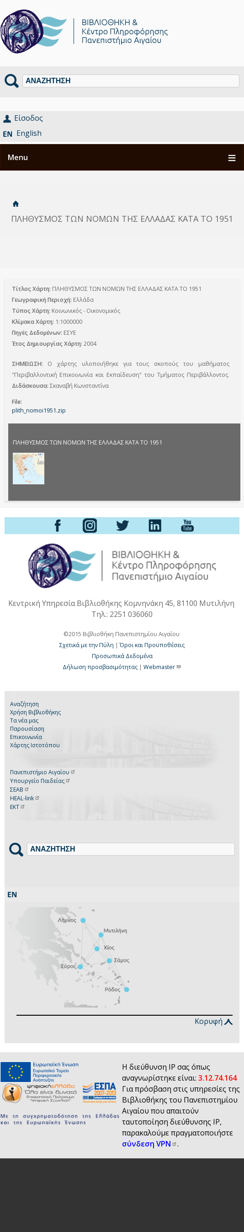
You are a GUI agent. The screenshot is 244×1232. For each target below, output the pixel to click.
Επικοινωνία (26, 737)
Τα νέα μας (24, 720)
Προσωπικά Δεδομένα (122, 656)
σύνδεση (149, 1144)
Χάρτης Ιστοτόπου (35, 745)
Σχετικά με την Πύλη (86, 645)
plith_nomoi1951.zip (39, 410)
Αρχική (15, 204)
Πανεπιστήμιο (43, 772)
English (29, 133)
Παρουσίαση (27, 729)
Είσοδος (28, 118)
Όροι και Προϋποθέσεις (152, 645)
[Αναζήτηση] (130, 81)
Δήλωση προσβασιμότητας (100, 667)
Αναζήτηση (24, 704)
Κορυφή (214, 1021)
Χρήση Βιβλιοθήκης (35, 712)
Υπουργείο (40, 781)
